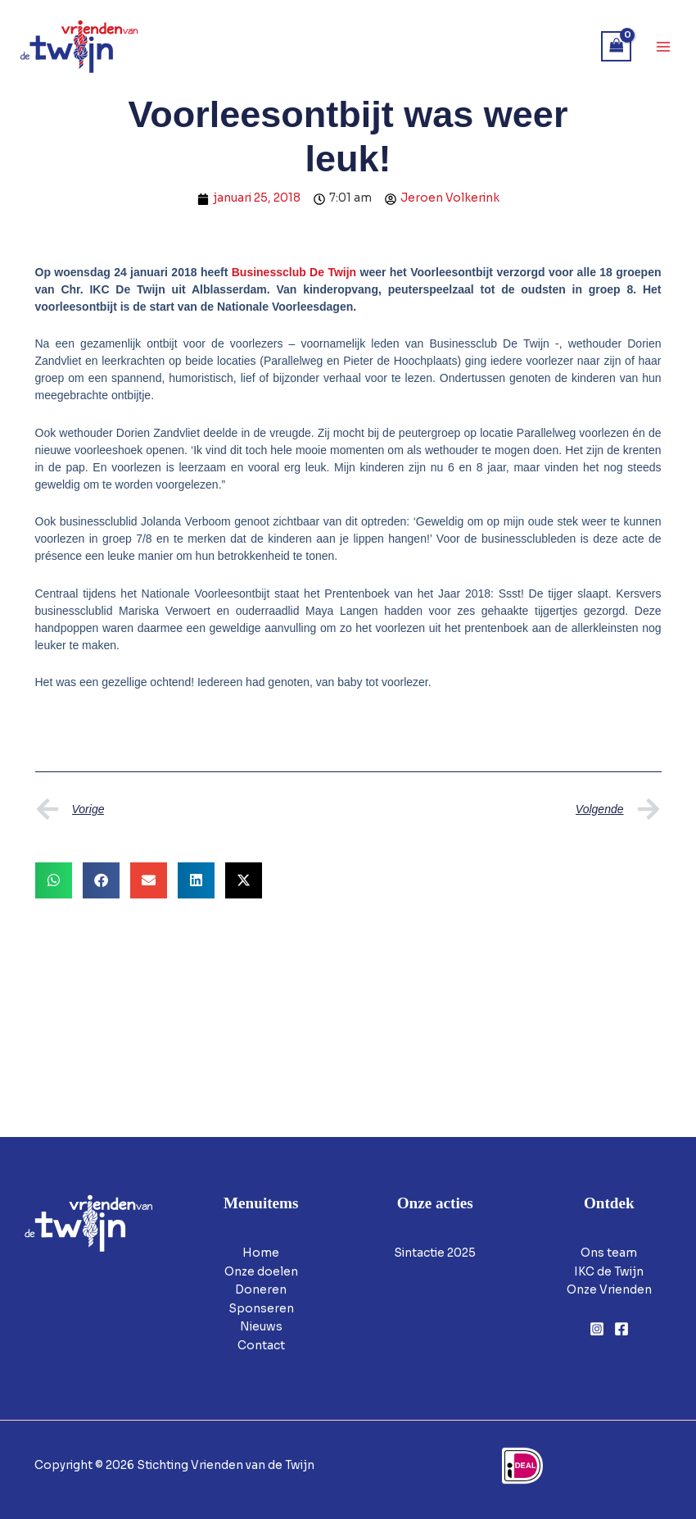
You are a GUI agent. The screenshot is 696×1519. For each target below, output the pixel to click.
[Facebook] (621, 1328)
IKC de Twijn (609, 1272)
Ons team (609, 1253)
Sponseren (261, 1309)
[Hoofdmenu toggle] (664, 46)
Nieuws (261, 1327)
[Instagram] (597, 1328)
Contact (261, 1346)
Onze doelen (261, 1272)
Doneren (261, 1290)
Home (260, 1253)
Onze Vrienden (609, 1290)
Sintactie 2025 (435, 1253)
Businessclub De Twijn (296, 272)
